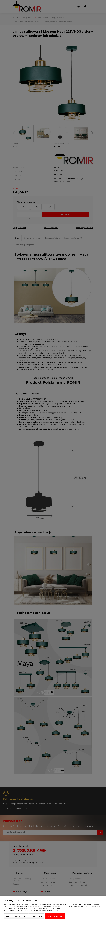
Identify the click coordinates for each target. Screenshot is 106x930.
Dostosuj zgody (37, 916)
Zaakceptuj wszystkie (55, 916)
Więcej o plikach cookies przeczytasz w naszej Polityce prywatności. (31, 911)
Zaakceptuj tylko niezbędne (16, 916)
